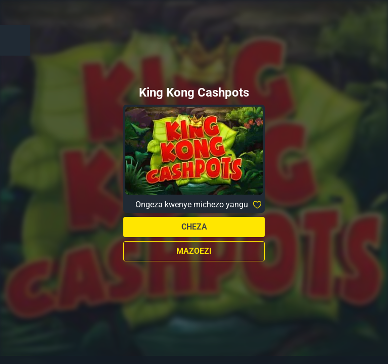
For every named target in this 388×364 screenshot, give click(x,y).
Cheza (194, 227)
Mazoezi (194, 251)
